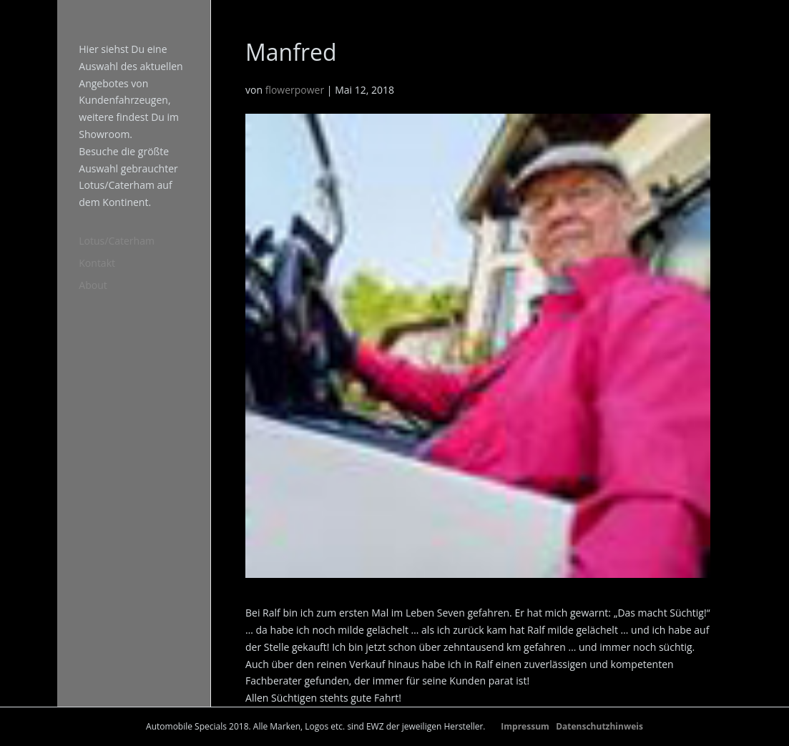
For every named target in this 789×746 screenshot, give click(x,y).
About (93, 285)
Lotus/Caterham (117, 240)
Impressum (525, 726)
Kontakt (97, 263)
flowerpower (295, 90)
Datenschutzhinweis (599, 726)
